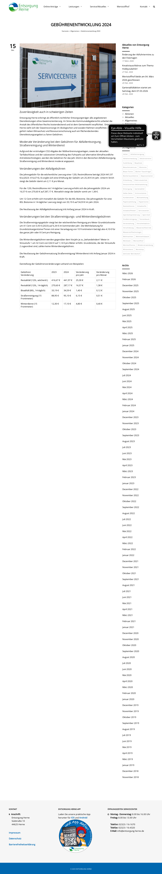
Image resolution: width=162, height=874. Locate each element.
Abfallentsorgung (137, 154)
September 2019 (130, 723)
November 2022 (130, 495)
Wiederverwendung (145, 245)
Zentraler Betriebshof (131, 254)
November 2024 (130, 357)
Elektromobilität (141, 180)
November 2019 (130, 711)
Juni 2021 (127, 597)
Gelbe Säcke (127, 193)
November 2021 (130, 567)
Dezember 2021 (130, 561)
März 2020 (127, 687)
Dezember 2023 (130, 417)
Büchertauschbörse (130, 176)
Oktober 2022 (129, 501)
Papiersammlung (129, 202)
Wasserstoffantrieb (143, 228)
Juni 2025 (127, 315)
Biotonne (143, 167)
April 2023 (127, 465)
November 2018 (130, 777)
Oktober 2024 (129, 363)
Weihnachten (128, 236)
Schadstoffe (141, 206)
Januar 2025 (128, 345)
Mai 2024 (126, 387)
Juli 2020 (126, 663)
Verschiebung (128, 228)
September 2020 (130, 651)
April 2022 (127, 537)
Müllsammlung (142, 197)
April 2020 (127, 681)
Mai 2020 (126, 675)
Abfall (125, 154)
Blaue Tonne (128, 171)
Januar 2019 (128, 765)
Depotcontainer (147, 176)
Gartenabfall (140, 189)
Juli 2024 (126, 375)
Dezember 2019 (130, 705)
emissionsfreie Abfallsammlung (135, 184)
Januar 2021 (128, 627)
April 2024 (127, 393)
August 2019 (128, 729)
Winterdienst (128, 249)
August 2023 (128, 441)
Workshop (140, 249)
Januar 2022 (128, 555)
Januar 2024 (128, 411)
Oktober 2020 (129, 645)
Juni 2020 (127, 669)
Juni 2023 (127, 453)
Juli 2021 (126, 591)
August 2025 (128, 309)
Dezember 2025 (130, 285)
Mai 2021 (126, 603)
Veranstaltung (128, 223)
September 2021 (130, 579)
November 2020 (130, 639)
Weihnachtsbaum (142, 236)
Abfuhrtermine (145, 158)
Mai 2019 (126, 747)
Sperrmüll (146, 215)
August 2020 (128, 657)
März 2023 (127, 471)
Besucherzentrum (130, 167)
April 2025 (127, 327)
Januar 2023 (128, 483)
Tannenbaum (144, 219)
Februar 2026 (129, 279)
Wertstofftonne (129, 245)
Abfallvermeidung (130, 158)
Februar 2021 (129, 621)
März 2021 (127, 615)
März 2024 (127, 399)
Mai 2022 (126, 531)
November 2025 (130, 291)
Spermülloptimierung (131, 215)
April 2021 (127, 609)
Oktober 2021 (129, 573)
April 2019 (127, 753)
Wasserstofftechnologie (132, 232)
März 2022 (127, 543)
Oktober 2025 (129, 297)
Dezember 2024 (130, 351)
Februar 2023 (129, 477)
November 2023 (130, 423)
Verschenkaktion (143, 223)
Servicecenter (144, 210)
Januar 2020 (128, 699)
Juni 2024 (127, 381)
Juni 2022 (127, 525)
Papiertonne (143, 202)
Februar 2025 (129, 339)
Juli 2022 (126, 519)
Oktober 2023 (129, 429)
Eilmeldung (127, 180)
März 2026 (127, 273)
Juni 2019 (127, 741)
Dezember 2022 (130, 489)
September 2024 (130, 369)
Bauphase (138, 163)
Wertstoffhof (138, 241)
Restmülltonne (128, 206)
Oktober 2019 (129, 717)
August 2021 (128, 585)
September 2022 (130, 507)
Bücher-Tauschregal (143, 171)
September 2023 (130, 435)
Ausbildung (127, 163)
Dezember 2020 (130, 633)
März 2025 (127, 333)
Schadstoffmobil (129, 210)
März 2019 (127, 759)
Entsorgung (130, 123)
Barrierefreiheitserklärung (22, 844)
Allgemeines (131, 120)
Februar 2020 (129, 693)
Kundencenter (128, 197)
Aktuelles (129, 117)
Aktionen (129, 113)
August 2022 (128, 513)
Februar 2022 (129, 549)
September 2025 (130, 303)
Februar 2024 (129, 405)
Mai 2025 (126, 321)
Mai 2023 (126, 459)
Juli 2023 (126, 447)
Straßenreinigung (130, 219)
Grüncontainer (141, 193)
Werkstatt (127, 241)
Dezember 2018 (130, 771)
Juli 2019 (126, 735)
